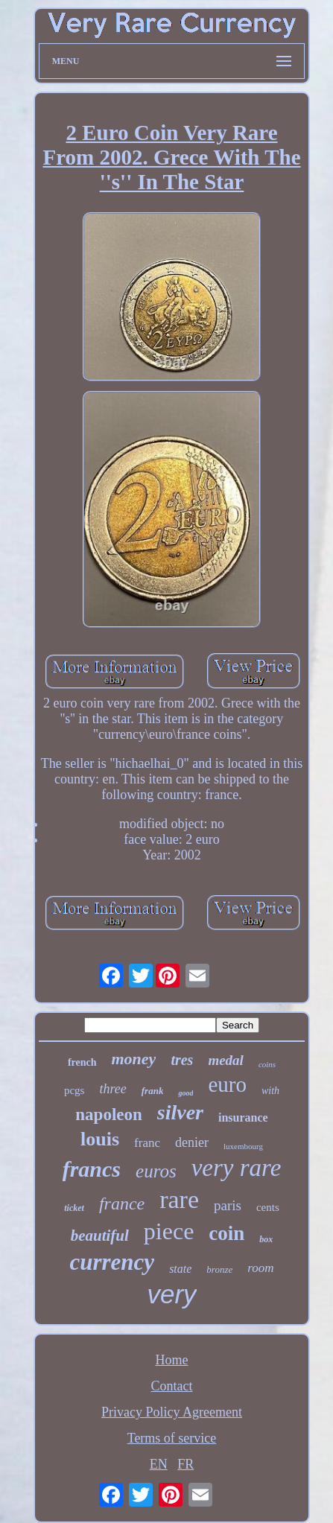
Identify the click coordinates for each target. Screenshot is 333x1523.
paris (227, 1205)
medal (226, 1060)
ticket (74, 1208)
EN (159, 1464)
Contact (172, 1386)
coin (226, 1233)
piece (169, 1231)
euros (156, 1171)
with (270, 1090)
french (82, 1062)
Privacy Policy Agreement (171, 1412)
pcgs (74, 1090)
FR (185, 1464)
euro (227, 1084)
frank (153, 1090)
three (112, 1088)
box (266, 1239)
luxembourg (243, 1146)
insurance (243, 1117)
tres (182, 1060)
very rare (236, 1167)
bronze (219, 1269)
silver (180, 1112)
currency (111, 1262)
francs (92, 1169)
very (171, 1294)
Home (172, 1359)
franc (147, 1143)
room (260, 1268)
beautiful (100, 1235)
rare (179, 1199)
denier (192, 1142)
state (180, 1268)
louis (99, 1139)
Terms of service (172, 1438)
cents (267, 1207)
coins (267, 1064)
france (122, 1203)
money (134, 1058)
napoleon (108, 1114)
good (185, 1093)
